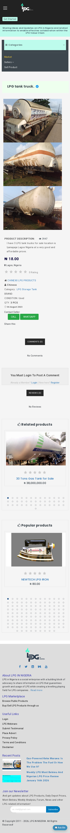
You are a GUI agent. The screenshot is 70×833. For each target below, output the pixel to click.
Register (55, 382)
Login (34, 382)
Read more (37, 690)
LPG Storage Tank (27, 289)
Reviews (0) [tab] (35, 393)
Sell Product (10, 67)
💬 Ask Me (60, 827)
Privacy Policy (9, 738)
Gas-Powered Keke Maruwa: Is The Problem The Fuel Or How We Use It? (44, 762)
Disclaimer (8, 747)
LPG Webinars (9, 724)
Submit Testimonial (12, 728)
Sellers (9, 62)
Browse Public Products (15, 701)
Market (8, 57)
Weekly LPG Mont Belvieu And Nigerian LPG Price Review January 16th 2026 (44, 776)
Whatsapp (29, 317)
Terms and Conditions (14, 742)
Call (13, 317)
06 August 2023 (14, 307)
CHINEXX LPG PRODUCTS (21, 280)
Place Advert (9, 733)
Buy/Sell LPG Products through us (20, 705)
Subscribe (53, 809)
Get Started (10, 19)
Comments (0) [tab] (35, 341)
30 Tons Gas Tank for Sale (35, 479)
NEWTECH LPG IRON (35, 579)
